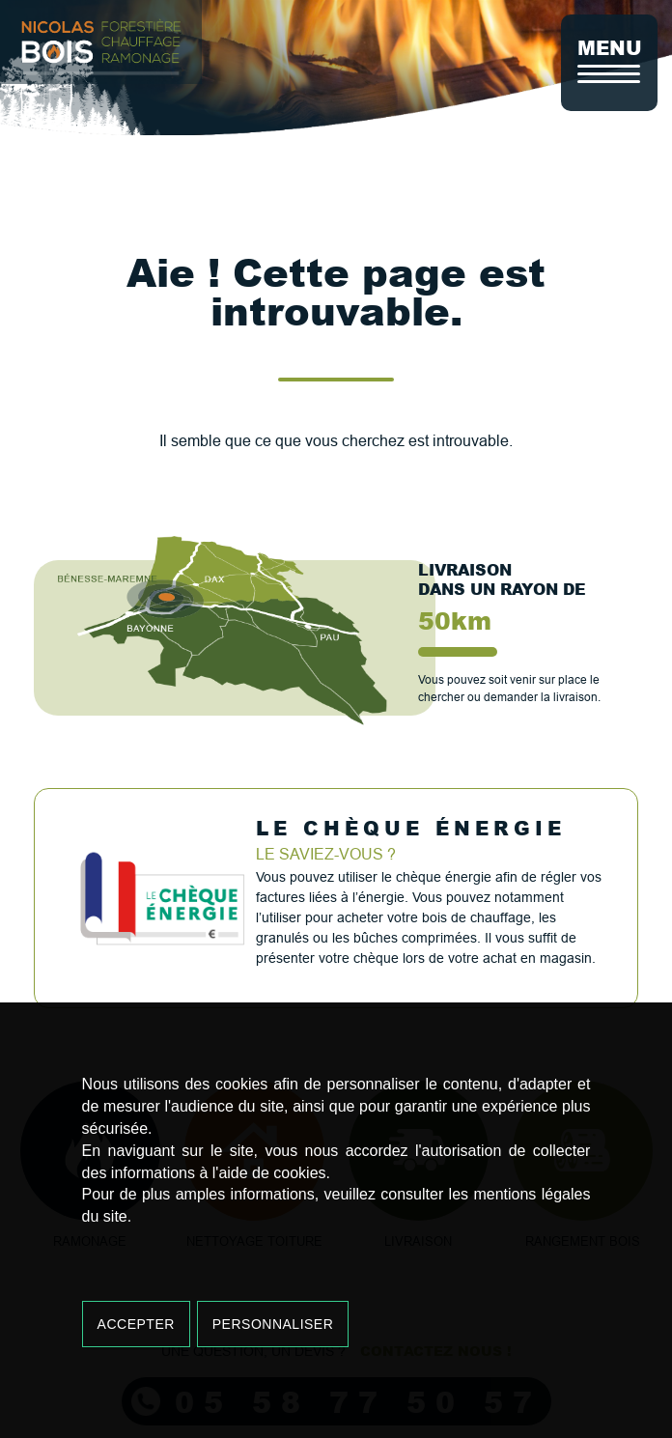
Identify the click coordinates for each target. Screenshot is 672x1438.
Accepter (136, 1324)
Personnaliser (273, 1324)
